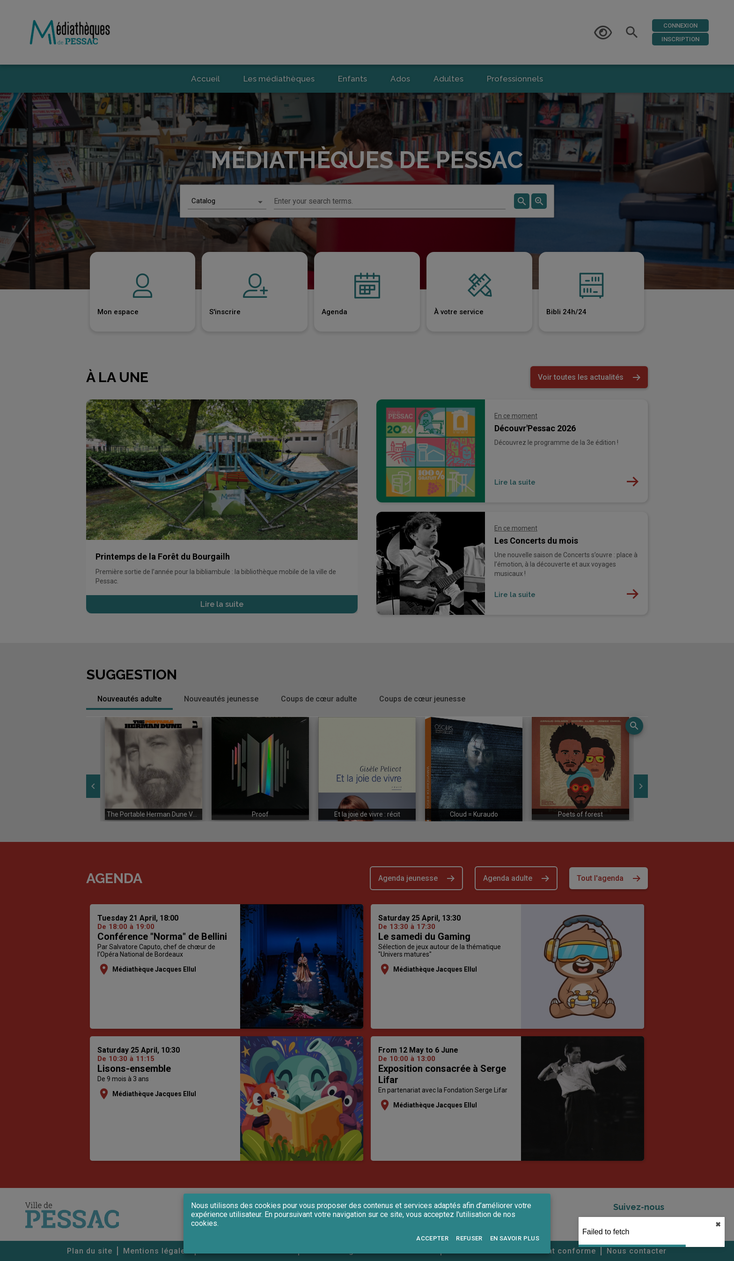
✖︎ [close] (718, 1224)
